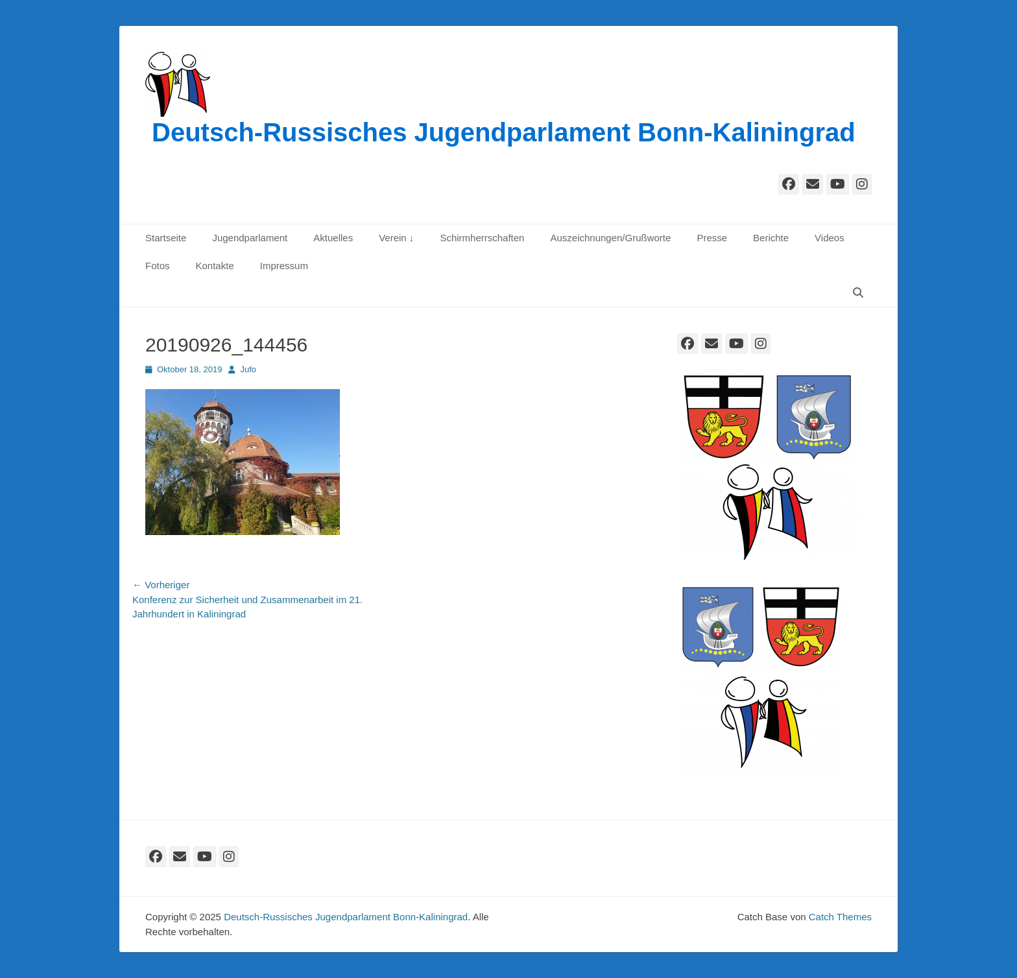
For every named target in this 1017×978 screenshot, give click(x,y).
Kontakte (215, 265)
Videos (829, 237)
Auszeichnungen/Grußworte (610, 237)
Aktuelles (333, 237)
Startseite (165, 237)
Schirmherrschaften (482, 237)
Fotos (157, 265)
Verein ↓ (396, 237)
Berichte (771, 237)
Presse (712, 237)
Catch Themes (840, 916)
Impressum (284, 265)
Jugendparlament (249, 237)
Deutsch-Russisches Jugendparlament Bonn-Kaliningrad (503, 132)
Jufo (248, 369)
